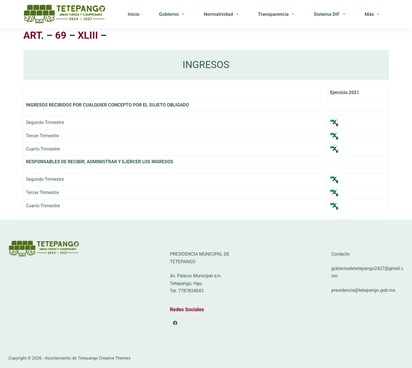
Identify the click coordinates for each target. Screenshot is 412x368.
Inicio (134, 14)
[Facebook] (175, 323)
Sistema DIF (330, 14)
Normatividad (222, 14)
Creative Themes (115, 358)
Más (373, 14)
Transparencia (277, 14)
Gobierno (173, 14)
